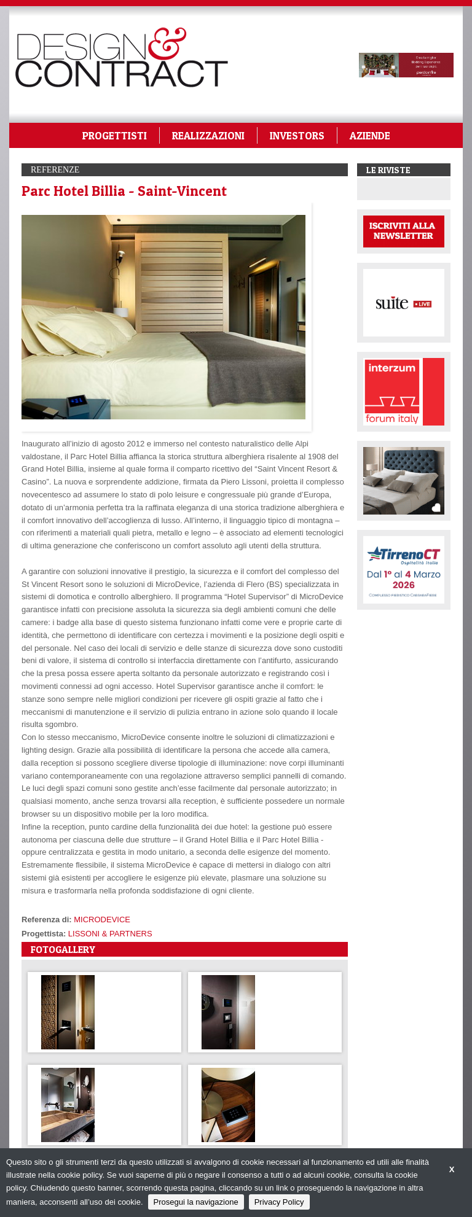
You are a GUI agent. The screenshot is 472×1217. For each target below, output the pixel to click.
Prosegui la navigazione (196, 1202)
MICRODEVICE (102, 919)
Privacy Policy (279, 1202)
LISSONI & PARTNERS (110, 933)
